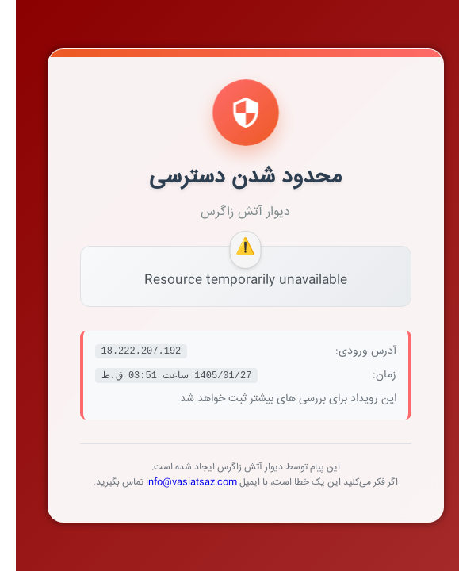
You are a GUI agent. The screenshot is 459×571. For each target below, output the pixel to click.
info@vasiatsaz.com (175, 482)
